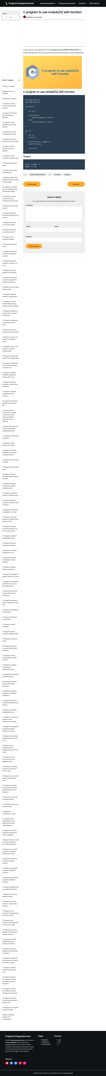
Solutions (82, 3)
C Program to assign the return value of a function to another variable (10, 960)
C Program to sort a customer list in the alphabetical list (8, 759)
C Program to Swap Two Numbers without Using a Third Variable (10, 180)
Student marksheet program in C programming (8, 1017)
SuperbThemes (68, 1073)
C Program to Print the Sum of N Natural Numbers (9, 115)
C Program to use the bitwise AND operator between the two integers (10, 304)
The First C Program (8, 86)
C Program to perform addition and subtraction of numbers (10, 951)
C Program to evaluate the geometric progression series (9, 667)
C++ (59, 1042)
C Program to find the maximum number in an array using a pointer (9, 528)
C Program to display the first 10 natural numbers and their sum (10, 365)
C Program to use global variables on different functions (9, 870)
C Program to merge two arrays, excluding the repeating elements (10, 428)
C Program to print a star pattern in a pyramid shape (10, 339)
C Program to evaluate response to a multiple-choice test (9, 693)
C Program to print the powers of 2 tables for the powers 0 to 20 (10, 519)
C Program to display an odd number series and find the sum (9, 313)
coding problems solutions (37, 174)
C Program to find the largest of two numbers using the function (9, 452)
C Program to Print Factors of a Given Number (8, 148)
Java (59, 1040)
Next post (76, 184)
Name (28, 226)
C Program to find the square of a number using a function (10, 502)
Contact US (45, 1042)
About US (45, 1040)
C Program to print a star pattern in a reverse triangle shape (10, 349)
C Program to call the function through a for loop (9, 970)
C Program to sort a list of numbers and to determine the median (10, 719)
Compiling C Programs (9, 98)
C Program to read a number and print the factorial (9, 106)
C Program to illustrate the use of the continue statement (9, 648)
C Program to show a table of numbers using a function (10, 476)
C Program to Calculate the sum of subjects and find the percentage (9, 189)
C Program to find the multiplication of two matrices (9, 560)
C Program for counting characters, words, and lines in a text (9, 769)
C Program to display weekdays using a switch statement (10, 384)
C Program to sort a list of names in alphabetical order (10, 778)
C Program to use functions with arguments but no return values (10, 922)
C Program (57, 174)
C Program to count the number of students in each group (9, 593)
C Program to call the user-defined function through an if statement (9, 991)
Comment (29, 205)
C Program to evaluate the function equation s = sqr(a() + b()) (10, 1000)
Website (29, 236)
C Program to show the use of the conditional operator (9, 254)
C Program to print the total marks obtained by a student (10, 702)
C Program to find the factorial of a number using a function (9, 486)
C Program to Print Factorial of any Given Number (9, 125)
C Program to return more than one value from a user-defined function (10, 842)
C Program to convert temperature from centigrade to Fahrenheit (10, 198)
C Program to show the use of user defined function (9, 861)
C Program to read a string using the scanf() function (9, 658)
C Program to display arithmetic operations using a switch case (9, 375)
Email (56, 226)
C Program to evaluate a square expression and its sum (10, 602)
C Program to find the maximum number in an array (9, 263)
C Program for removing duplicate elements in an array (10, 738)
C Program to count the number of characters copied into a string (9, 851)
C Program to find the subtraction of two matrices (9, 394)
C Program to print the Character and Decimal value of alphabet (9, 832)
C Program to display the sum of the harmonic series (10, 322)
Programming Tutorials (67, 3)
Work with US (94, 3)
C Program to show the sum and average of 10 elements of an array (9, 280)
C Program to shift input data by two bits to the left (10, 403)
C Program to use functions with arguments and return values (10, 913)
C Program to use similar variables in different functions (10, 880)
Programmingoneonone (21, 3)
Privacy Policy (46, 1044)
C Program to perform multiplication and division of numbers (9, 941)
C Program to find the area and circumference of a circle (10, 215)
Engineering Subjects (47, 3)
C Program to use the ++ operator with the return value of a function (10, 932)
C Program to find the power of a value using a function (9, 904)
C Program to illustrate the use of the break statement (9, 684)
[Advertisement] (54, 33)
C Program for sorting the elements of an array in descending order (10, 584)
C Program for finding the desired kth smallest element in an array (10, 729)
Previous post (31, 184)
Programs (67, 174)
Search (5, 13)
